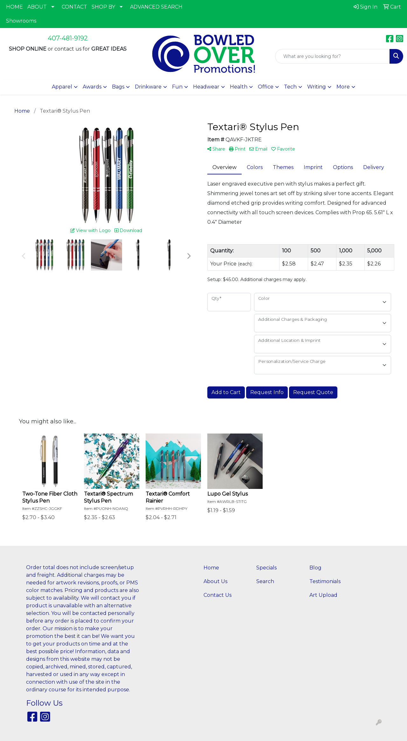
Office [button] (265, 87)
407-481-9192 (68, 38)
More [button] (343, 87)
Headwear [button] (206, 87)
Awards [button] (92, 87)
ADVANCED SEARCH (156, 7)
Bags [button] (118, 87)
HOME (14, 7)
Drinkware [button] (148, 87)
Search (265, 581)
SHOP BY (103, 7)
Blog (315, 568)
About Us (215, 581)
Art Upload (323, 595)
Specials (266, 568)
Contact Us (217, 595)
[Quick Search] (332, 56)
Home (211, 568)
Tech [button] (290, 87)
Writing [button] (316, 87)
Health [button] (238, 87)
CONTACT (74, 7)
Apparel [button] (62, 87)
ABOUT (37, 7)
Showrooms (21, 21)
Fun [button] (177, 87)
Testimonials (325, 581)
